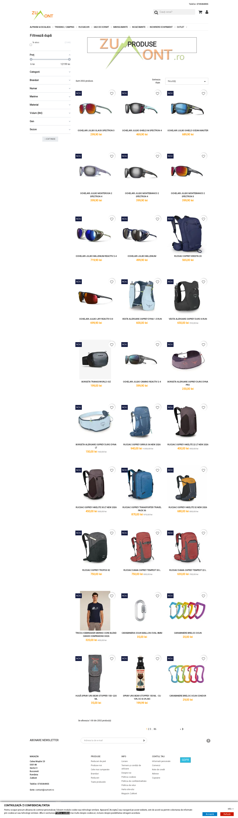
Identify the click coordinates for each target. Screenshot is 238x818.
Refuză (227, 814)
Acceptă (210, 814)
